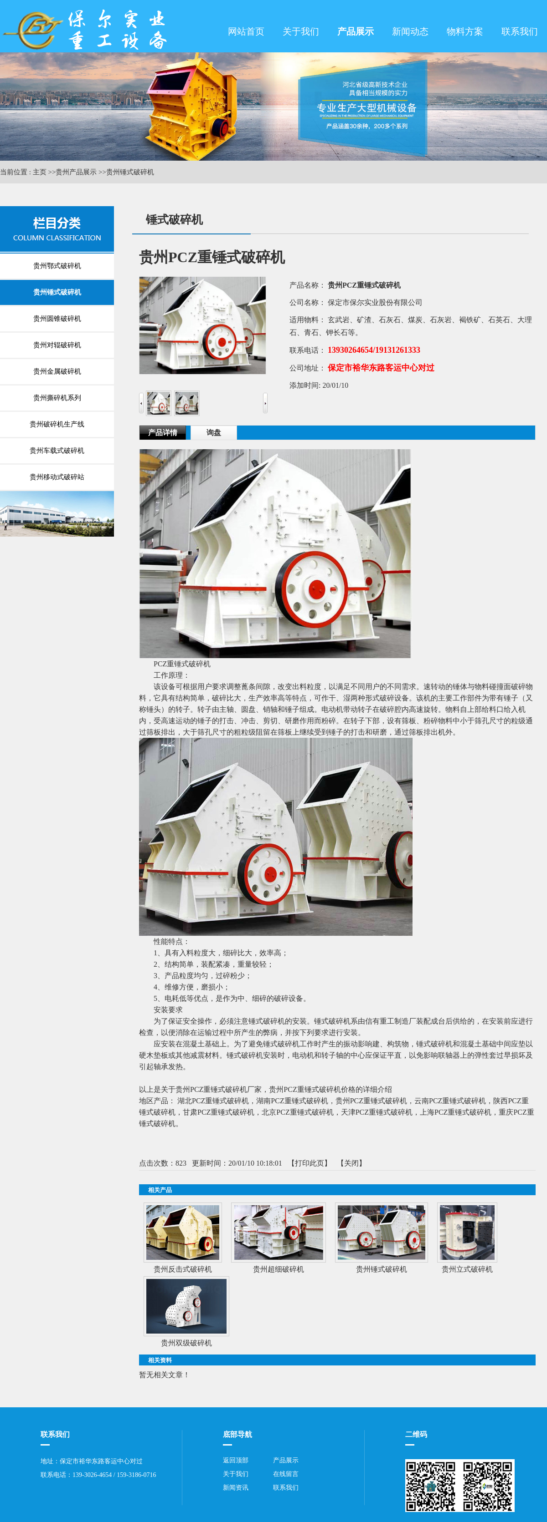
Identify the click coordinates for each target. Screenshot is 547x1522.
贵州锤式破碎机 (130, 172)
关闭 (351, 1163)
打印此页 (309, 1163)
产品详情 (162, 432)
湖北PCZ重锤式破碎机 (213, 1101)
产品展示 (286, 1460)
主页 (39, 172)
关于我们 (235, 1474)
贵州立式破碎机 (467, 1269)
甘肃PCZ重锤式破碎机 (218, 1112)
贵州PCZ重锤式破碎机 (371, 1101)
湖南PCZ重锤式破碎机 (292, 1101)
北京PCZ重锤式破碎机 (297, 1112)
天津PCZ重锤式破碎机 (377, 1112)
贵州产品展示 (76, 172)
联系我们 (286, 1487)
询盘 (213, 432)
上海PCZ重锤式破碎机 (455, 1112)
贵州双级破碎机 (186, 1343)
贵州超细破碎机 (278, 1269)
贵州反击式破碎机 (183, 1269)
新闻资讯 (235, 1487)
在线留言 (286, 1474)
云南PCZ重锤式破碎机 (450, 1101)
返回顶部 (235, 1460)
